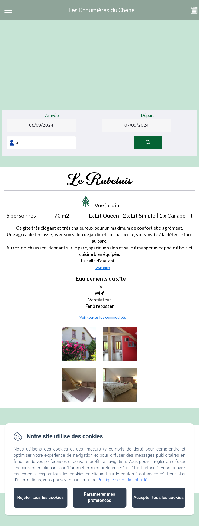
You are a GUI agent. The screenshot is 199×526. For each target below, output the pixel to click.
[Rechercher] (148, 142)
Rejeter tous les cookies (40, 497)
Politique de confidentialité (122, 479)
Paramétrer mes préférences (99, 497)
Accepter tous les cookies (158, 497)
